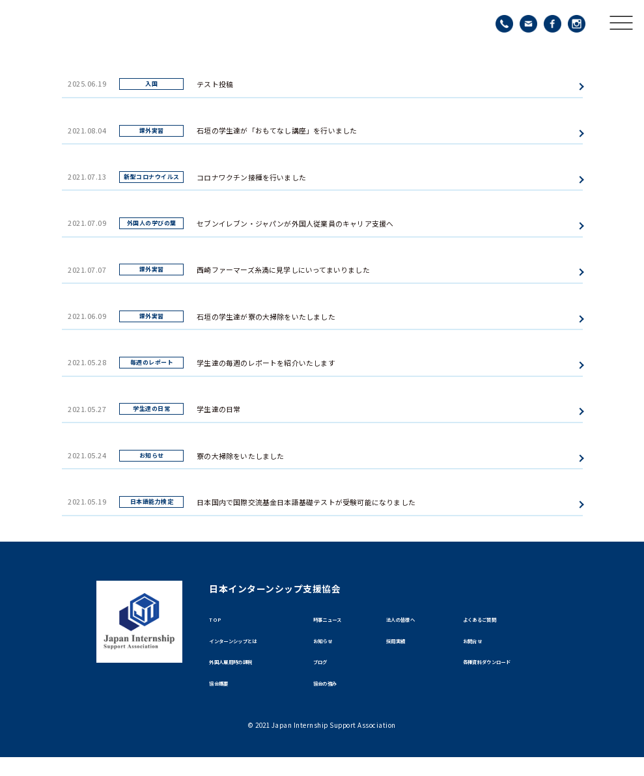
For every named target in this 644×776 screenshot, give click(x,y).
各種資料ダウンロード (503, 674)
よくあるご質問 (491, 622)
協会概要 (225, 699)
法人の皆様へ (410, 622)
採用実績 (402, 648)
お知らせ (329, 648)
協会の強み (333, 699)
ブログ (325, 674)
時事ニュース (337, 622)
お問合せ (479, 648)
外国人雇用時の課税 (245, 674)
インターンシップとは (249, 648)
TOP (218, 622)
